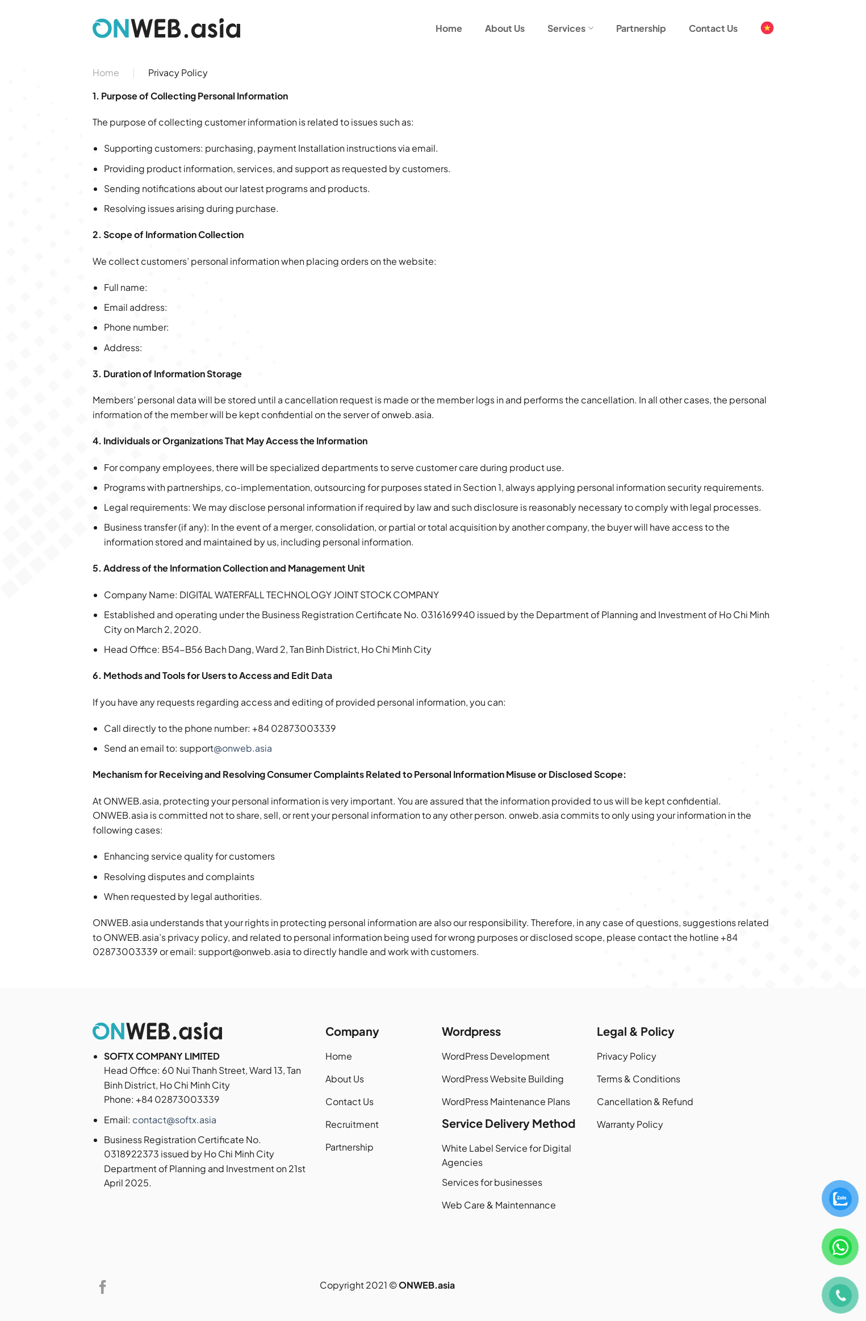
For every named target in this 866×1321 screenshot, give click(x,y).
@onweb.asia (243, 748)
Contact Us (713, 28)
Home (449, 28)
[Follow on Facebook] (103, 1288)
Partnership (641, 28)
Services (570, 28)
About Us (505, 28)
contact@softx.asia (174, 1120)
